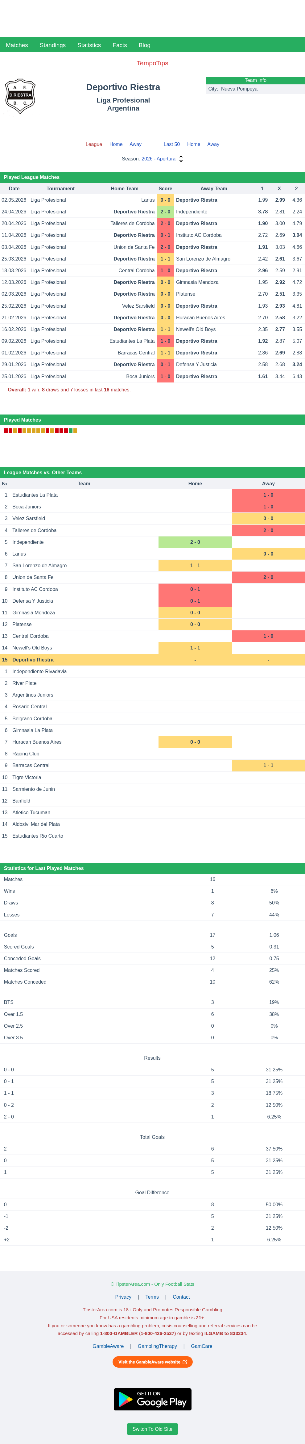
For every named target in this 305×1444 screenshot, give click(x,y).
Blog (144, 45)
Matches (17, 45)
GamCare (201, 1346)
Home (116, 144)
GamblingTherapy (157, 1346)
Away (136, 144)
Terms (152, 1297)
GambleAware (108, 1346)
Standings (53, 45)
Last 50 (172, 144)
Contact (181, 1297)
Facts (120, 45)
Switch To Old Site (153, 1429)
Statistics (89, 45)
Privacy (123, 1297)
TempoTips (152, 63)
